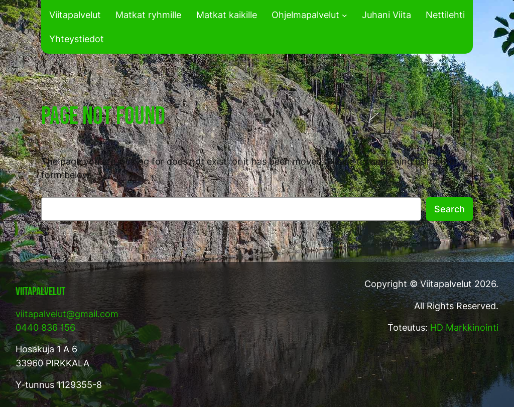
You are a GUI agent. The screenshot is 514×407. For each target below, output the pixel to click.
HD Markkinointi (464, 327)
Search (449, 209)
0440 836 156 (45, 327)
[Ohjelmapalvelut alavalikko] (344, 15)
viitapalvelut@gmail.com (67, 314)
